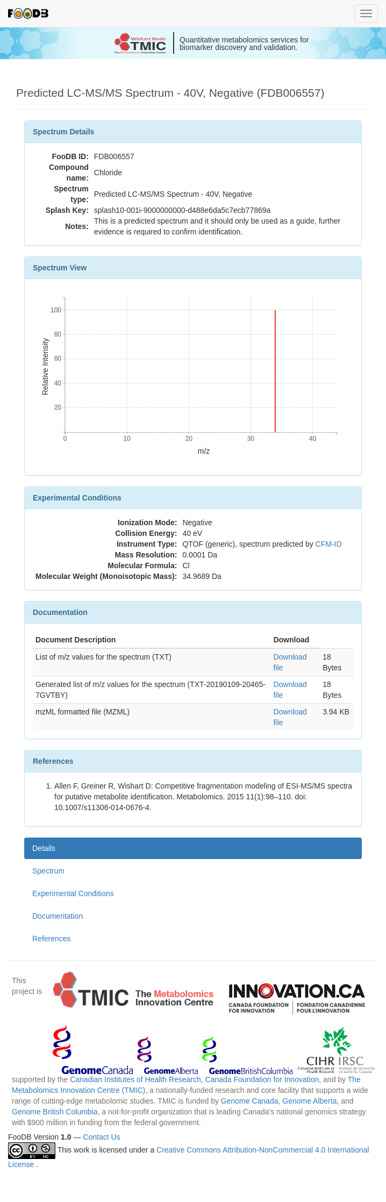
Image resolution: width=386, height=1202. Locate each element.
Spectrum (48, 871)
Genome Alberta (309, 1101)
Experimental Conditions (73, 893)
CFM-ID (329, 544)
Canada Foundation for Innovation (262, 1079)
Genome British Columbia (55, 1111)
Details (43, 848)
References (51, 938)
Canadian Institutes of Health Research (135, 1079)
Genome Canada (249, 1101)
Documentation (57, 916)
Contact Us (101, 1137)
